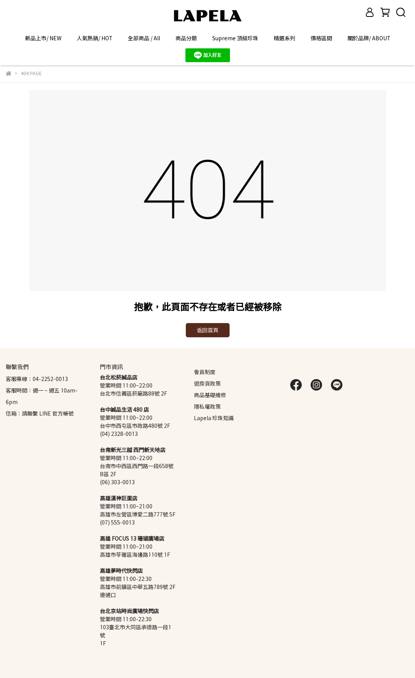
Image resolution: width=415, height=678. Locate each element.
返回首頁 (207, 330)
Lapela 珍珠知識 (214, 418)
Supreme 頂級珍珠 (235, 38)
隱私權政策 (207, 406)
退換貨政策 (207, 383)
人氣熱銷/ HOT (94, 38)
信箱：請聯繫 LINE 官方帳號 (40, 413)
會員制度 (204, 372)
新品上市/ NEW (43, 38)
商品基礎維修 (210, 395)
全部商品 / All (144, 38)
